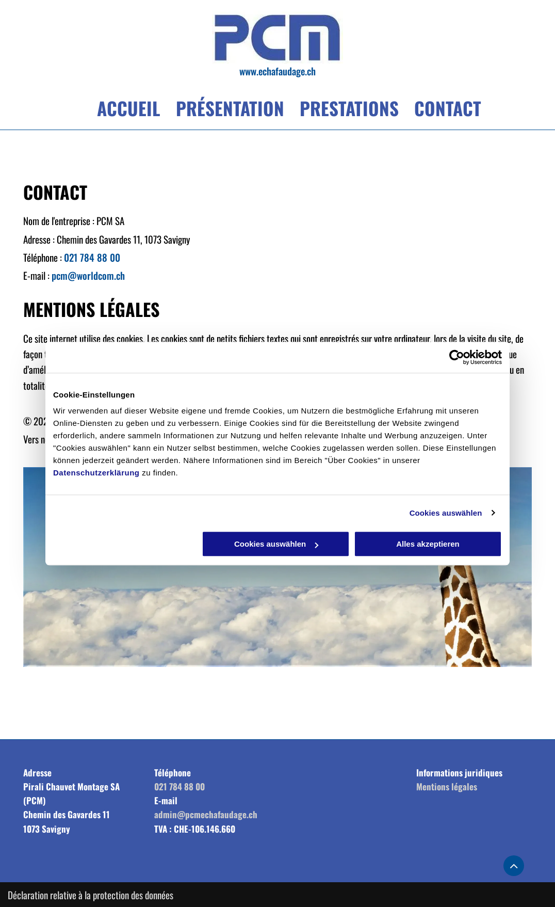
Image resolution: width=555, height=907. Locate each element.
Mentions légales (446, 786)
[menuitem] (120, 110)
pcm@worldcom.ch (88, 275)
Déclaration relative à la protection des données (90, 894)
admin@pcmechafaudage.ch (205, 814)
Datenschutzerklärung (96, 472)
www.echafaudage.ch (277, 70)
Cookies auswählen (446, 512)
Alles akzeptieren (428, 543)
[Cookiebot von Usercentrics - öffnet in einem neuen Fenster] (457, 357)
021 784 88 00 (92, 257)
